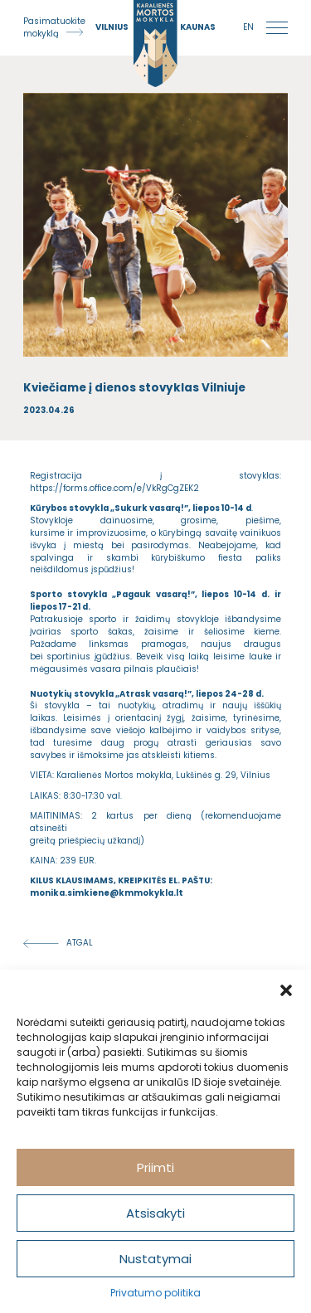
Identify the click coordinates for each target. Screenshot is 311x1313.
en (248, 27)
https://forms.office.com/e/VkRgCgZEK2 (114, 488)
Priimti (155, 1167)
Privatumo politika (155, 1293)
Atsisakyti (155, 1213)
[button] (286, 990)
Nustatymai (155, 1258)
